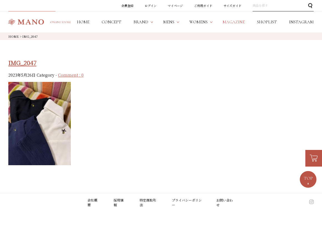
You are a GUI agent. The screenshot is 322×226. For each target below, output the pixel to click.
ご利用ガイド (203, 5)
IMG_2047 (22, 63)
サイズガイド (232, 5)
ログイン (151, 5)
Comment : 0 (71, 75)
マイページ (175, 5)
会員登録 (127, 5)
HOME (13, 36)
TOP (308, 178)
